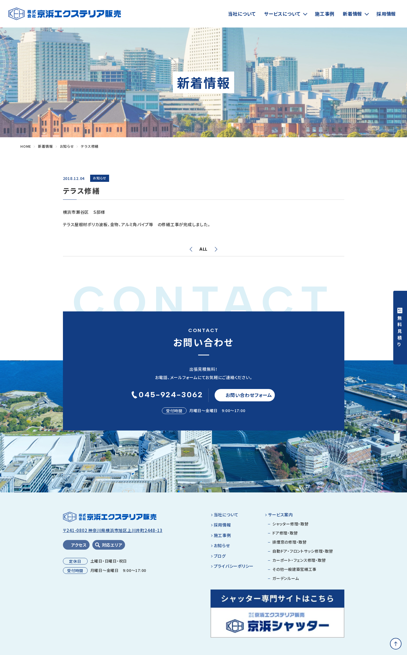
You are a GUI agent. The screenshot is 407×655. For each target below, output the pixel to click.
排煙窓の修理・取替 (289, 544)
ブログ (220, 558)
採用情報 (386, 13)
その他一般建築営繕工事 (294, 572)
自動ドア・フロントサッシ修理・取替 (302, 554)
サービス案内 (280, 517)
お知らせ (222, 548)
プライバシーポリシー (234, 569)
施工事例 (324, 13)
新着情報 (352, 13)
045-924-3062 (166, 396)
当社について (242, 13)
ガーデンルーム (285, 581)
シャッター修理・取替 (290, 526)
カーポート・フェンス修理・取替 (299, 563)
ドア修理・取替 (285, 535)
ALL (203, 249)
